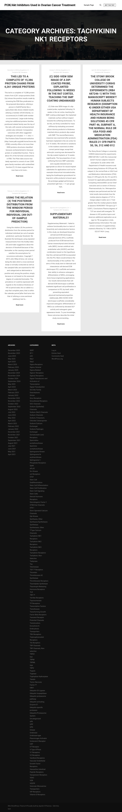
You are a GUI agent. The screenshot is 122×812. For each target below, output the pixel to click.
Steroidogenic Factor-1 (38, 502)
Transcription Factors (38, 606)
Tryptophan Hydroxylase (39, 676)
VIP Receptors (35, 792)
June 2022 (12, 415)
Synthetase (34, 525)
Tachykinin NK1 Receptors (19, 72)
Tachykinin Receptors (38, 553)
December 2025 (14, 350)
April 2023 (12, 387)
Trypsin (32, 671)
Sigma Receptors (36, 364)
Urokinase (33, 733)
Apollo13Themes (45, 806)
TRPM (32, 660)
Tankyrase (34, 561)
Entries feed (56, 353)
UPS (31, 727)
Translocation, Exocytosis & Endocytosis (35, 626)
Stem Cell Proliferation (38, 488)
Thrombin (33, 572)
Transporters (35, 632)
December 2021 (14, 432)
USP (31, 744)
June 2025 (12, 356)
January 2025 (13, 370)
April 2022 (12, 421)
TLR (31, 592)
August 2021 (13, 443)
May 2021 (11, 452)
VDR (31, 781)
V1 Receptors (35, 752)
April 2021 (12, 454)
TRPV (32, 668)
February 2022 (13, 426)
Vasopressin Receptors (38, 775)
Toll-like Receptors (37, 598)
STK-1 (32, 508)
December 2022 (14, 398)
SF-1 (31, 353)
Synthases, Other (36, 519)
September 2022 (14, 407)
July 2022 (11, 412)
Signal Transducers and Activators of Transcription (38, 381)
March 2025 (12, 364)
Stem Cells (34, 494)
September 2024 (14, 381)
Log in (54, 350)
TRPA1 (32, 654)
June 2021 (12, 449)
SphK (32, 466)
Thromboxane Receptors (39, 581)
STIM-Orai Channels (37, 505)
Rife (9, 806)
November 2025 (14, 353)
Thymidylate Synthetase (39, 584)
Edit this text (110, 5)
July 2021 (11, 446)
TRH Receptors (35, 634)
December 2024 (14, 373)
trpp (31, 665)
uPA (31, 721)
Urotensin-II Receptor (38, 741)
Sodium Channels (36, 415)
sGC (31, 356)
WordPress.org (57, 359)
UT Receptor (34, 747)
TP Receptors (35, 603)
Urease (32, 730)
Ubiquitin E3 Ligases (37, 691)
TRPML (32, 662)
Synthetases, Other (37, 527)
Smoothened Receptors (38, 401)
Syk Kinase (34, 516)
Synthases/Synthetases (39, 522)
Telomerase (34, 567)
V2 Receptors (35, 755)
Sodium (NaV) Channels (39, 412)
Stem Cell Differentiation (39, 485)
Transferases (35, 609)
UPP (31, 724)
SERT (32, 350)
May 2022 (11, 418)
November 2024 (14, 376)
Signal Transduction (37, 387)
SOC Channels (35, 404)
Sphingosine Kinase (37, 452)
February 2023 (13, 393)
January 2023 (13, 395)
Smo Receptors (35, 398)
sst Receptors (35, 474)
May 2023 (11, 384)
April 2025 (12, 362)
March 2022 (12, 423)
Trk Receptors (35, 643)
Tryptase (33, 674)
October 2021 (13, 438)
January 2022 (13, 429)
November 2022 (14, 401)
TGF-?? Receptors (36, 570)
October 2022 (13, 404)
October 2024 (13, 378)
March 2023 (12, 390)
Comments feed (58, 356)
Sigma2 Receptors (37, 376)
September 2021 (14, 440)
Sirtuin (32, 395)
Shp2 (32, 362)
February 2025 (13, 367)
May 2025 (11, 359)
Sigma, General (35, 367)
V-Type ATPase (35, 750)
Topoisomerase (35, 601)
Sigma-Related (35, 370)
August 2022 (13, 409)
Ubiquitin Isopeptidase (38, 693)
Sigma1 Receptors (37, 373)
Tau (31, 564)
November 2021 (14, 435)
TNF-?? (32, 595)
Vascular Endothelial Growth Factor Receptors (37, 763)
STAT (32, 477)
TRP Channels (35, 646)
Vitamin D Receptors (37, 795)
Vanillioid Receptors (37, 758)
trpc (31, 657)
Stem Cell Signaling (37, 491)
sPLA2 (32, 468)
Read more (19, 176)
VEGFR (32, 783)
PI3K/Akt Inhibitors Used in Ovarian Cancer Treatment (16, 5)
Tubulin (32, 679)
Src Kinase (34, 471)
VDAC (32, 778)
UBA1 (32, 688)
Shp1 (32, 359)
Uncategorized (35, 719)
